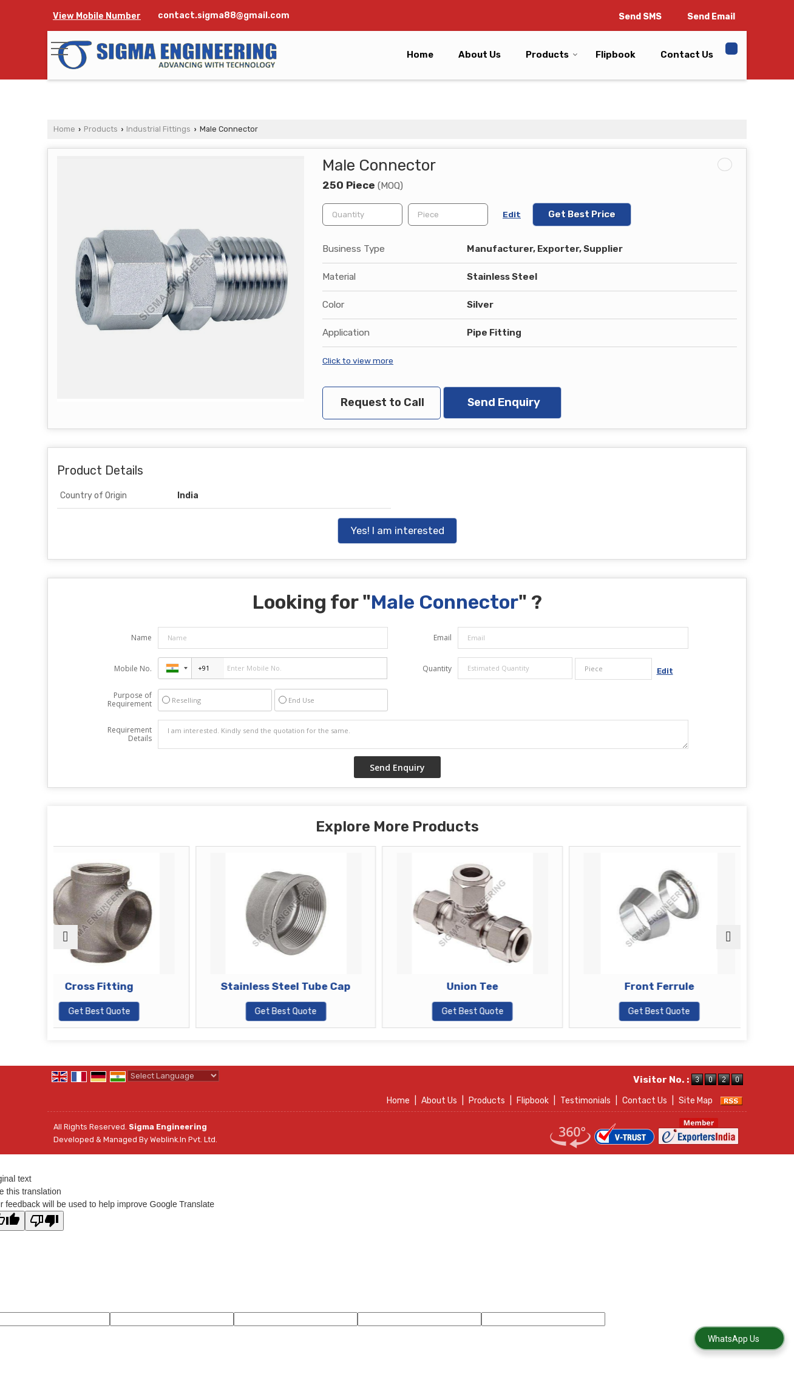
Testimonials (585, 1100)
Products (552, 54)
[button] (97, 16)
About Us (479, 54)
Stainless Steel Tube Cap (310, 986)
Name (141, 637)
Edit (512, 214)
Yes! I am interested (397, 530)
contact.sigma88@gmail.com (224, 15)
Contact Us (686, 54)
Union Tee (483, 986)
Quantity (437, 668)
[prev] (65, 937)
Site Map (696, 1100)
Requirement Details (129, 734)
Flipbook (616, 54)
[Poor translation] (44, 1221)
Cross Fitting (137, 986)
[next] (728, 937)
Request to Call (382, 402)
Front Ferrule (657, 986)
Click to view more (357, 360)
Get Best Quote (137, 1011)
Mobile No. (133, 668)
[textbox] (448, 214)
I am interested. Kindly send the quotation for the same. (423, 734)
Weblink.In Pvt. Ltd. (183, 1139)
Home (420, 54)
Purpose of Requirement (129, 699)
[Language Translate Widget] (173, 1076)
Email (442, 637)
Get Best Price (582, 214)
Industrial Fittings (158, 129)
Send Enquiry (503, 402)
